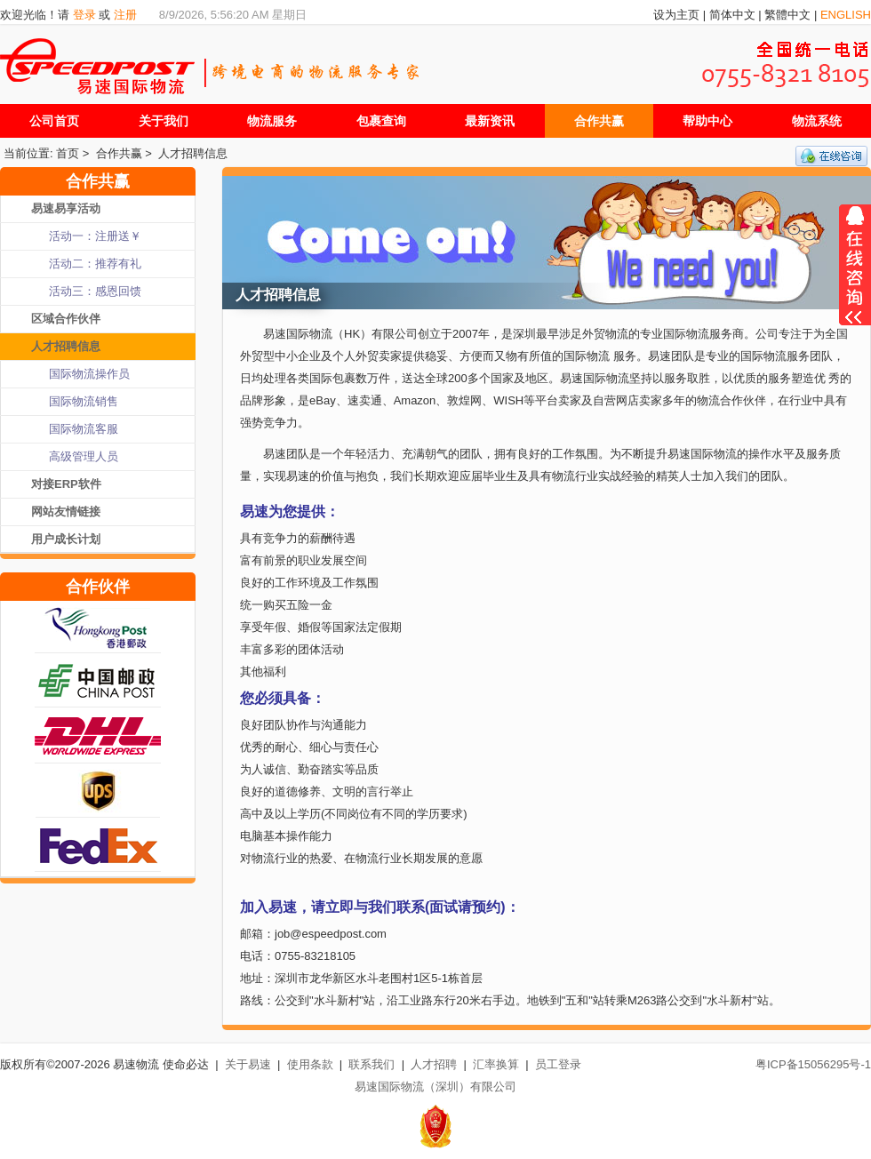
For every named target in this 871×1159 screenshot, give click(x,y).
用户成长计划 (65, 539)
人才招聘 (434, 1064)
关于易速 (248, 1064)
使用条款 (310, 1064)
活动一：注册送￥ (95, 236)
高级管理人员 (83, 456)
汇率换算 (496, 1064)
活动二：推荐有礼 (95, 263)
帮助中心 (707, 121)
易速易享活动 (65, 208)
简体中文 (732, 14)
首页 (67, 153)
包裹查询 (381, 121)
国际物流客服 (83, 429)
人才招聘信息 (193, 153)
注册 (125, 14)
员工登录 (558, 1064)
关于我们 (163, 121)
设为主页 (676, 14)
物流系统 (817, 121)
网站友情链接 (65, 511)
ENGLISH (845, 14)
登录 (84, 14)
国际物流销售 (83, 401)
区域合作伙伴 (65, 318)
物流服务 (272, 121)
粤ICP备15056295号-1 (813, 1064)
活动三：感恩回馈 (95, 291)
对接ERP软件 (66, 484)
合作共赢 (599, 121)
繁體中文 (787, 14)
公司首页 (54, 121)
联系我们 (371, 1064)
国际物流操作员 (89, 373)
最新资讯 (490, 121)
